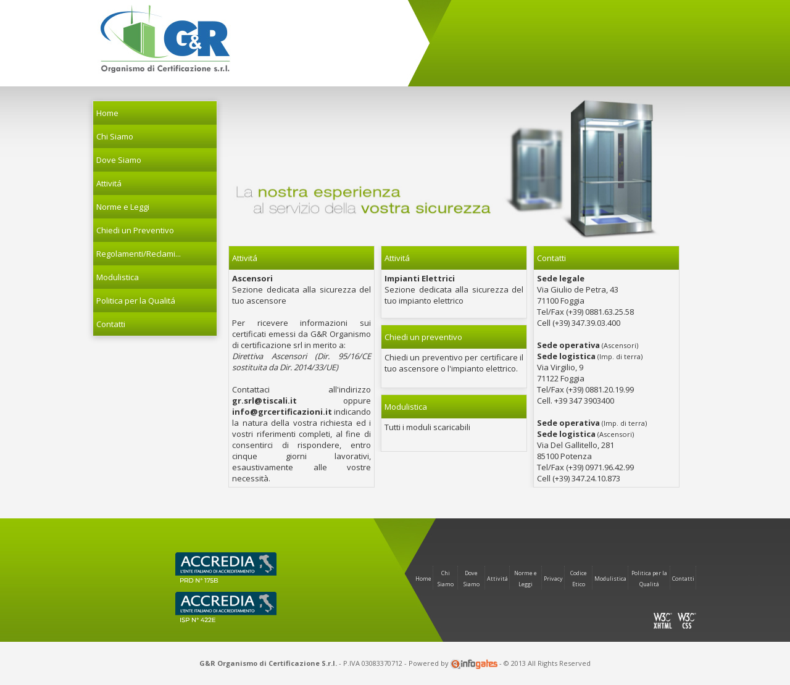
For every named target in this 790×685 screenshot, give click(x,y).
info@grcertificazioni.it (282, 411)
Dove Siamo (118, 159)
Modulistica (117, 277)
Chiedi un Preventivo (135, 230)
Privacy (553, 579)
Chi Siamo (114, 136)
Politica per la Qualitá (135, 300)
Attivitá (497, 579)
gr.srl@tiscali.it (264, 400)
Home (107, 112)
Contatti (110, 324)
